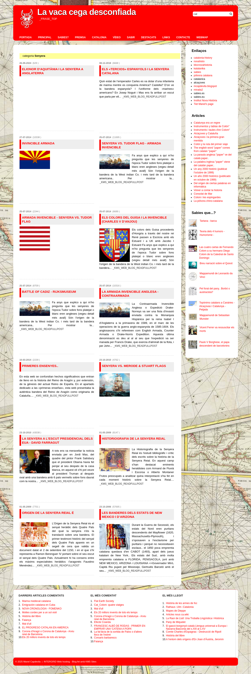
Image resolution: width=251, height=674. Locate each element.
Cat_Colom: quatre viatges (109, 604)
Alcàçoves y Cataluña (206, 133)
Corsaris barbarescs (105, 637)
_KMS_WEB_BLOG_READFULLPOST (144, 96)
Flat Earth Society (104, 601)
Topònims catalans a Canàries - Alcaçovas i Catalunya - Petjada (217, 306)
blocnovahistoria (203, 64)
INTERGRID (50, 661)
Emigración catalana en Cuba (38, 604)
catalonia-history (203, 57)
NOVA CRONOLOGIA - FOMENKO (42, 608)
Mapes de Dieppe (176, 610)
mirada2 (198, 89)
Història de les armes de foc (181, 603)
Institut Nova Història (205, 100)
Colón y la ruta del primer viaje (211, 144)
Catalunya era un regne (207, 122)
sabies (197, 72)
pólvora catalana (203, 75)
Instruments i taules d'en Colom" (212, 129)
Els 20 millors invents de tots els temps (44, 637)
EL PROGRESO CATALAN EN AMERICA (45, 627)
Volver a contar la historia (208, 190)
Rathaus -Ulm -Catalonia (179, 606)
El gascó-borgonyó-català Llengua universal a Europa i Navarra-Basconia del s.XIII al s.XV (196, 627)
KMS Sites (90, 661)
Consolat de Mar (203, 193)
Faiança (26, 620)
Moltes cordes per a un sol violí (39, 612)
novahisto (199, 61)
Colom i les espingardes (207, 197)
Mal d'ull (26, 623)
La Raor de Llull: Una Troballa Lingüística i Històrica (195, 618)
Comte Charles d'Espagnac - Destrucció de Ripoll (193, 631)
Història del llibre (31, 616)
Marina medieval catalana (36, 601)
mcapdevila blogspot (205, 86)
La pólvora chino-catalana (208, 200)
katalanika (199, 68)
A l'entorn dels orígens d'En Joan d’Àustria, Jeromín (195, 639)
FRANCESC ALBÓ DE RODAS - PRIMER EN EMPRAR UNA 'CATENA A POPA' (119, 627)
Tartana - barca (208, 220)
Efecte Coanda (102, 622)
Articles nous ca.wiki (177, 614)
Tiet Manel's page (204, 104)
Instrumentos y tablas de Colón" (212, 126)
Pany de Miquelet (175, 622)
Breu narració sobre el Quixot (216, 263)
